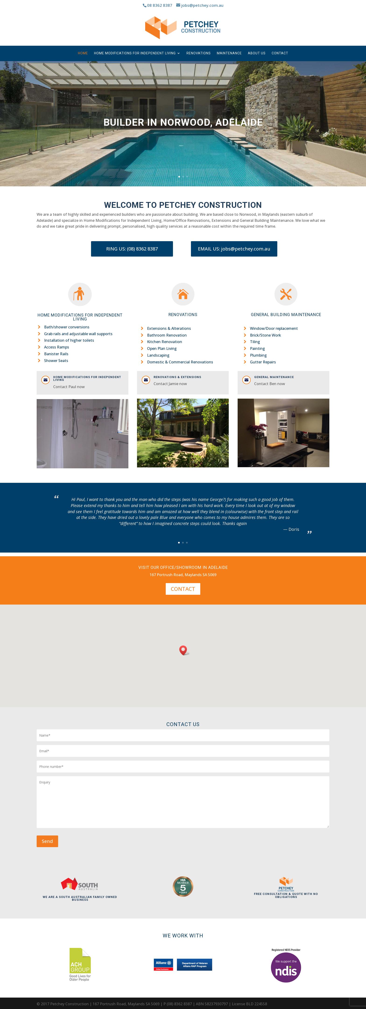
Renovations (199, 53)
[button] (184, 650)
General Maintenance (274, 377)
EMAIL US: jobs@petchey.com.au (234, 249)
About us (257, 53)
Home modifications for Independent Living (87, 378)
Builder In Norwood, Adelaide (183, 122)
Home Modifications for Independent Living (135, 53)
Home (83, 53)
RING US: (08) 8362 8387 (132, 249)
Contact (280, 53)
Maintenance (229, 53)
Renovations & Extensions (177, 377)
